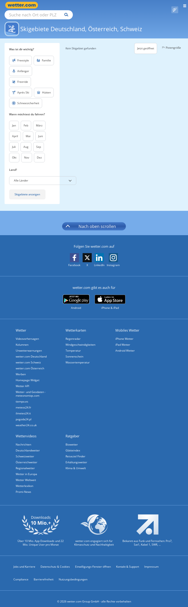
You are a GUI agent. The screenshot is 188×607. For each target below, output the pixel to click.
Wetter (21, 325)
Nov (26, 152)
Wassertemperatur (78, 357)
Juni (40, 131)
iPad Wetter (122, 339)
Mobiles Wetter (127, 325)
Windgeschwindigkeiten (80, 339)
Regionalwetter (25, 463)
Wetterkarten (76, 325)
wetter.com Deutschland (31, 351)
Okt (14, 152)
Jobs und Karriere (24, 561)
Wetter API (22, 381)
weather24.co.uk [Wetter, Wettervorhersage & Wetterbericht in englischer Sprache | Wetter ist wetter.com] (26, 420)
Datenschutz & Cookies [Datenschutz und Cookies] (55, 561)
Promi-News (23, 487)
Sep (38, 142)
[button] (42, 175)
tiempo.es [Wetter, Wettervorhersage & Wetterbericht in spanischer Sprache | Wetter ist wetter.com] (22, 396)
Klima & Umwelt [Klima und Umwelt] (76, 463)
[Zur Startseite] (23, 5)
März (39, 120)
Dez (39, 152)
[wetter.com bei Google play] (76, 297)
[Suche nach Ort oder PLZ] (77, 5)
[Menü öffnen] (183, 5)
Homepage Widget (27, 375)
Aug (25, 142)
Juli (14, 142)
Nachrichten (23, 439)
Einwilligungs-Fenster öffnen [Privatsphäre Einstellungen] (93, 561)
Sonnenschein (74, 351)
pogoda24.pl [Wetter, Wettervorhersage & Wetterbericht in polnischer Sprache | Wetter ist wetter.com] (23, 414)
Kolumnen (22, 339)
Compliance (20, 574)
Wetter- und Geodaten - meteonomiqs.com (31, 388)
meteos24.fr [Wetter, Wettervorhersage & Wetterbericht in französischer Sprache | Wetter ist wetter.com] (23, 402)
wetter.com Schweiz (28, 357)
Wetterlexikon (24, 481)
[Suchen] (106, 5)
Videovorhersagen (27, 333)
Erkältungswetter (76, 457)
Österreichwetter (26, 457)
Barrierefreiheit (43, 574)
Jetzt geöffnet (145, 43)
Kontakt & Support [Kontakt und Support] (127, 561)
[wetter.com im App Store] (110, 297)
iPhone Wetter (124, 333)
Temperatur (73, 345)
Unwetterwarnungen (29, 345)
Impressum (151, 561)
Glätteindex (73, 445)
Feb (26, 120)
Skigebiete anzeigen (27, 189)
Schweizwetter (25, 451)
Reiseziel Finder (75, 451)
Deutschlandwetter (28, 445)
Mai (28, 131)
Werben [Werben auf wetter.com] (21, 369)
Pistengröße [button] (171, 42)
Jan (14, 120)
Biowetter (72, 439)
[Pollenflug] (174, 5)
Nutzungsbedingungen (73, 574)
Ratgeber (72, 430)
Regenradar (73, 333)
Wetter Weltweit (26, 475)
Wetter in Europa (26, 469)
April (15, 131)
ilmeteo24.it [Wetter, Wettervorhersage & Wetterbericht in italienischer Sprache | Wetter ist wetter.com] (23, 408)
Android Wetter (125, 345)
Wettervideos (26, 430)
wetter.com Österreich (30, 363)
